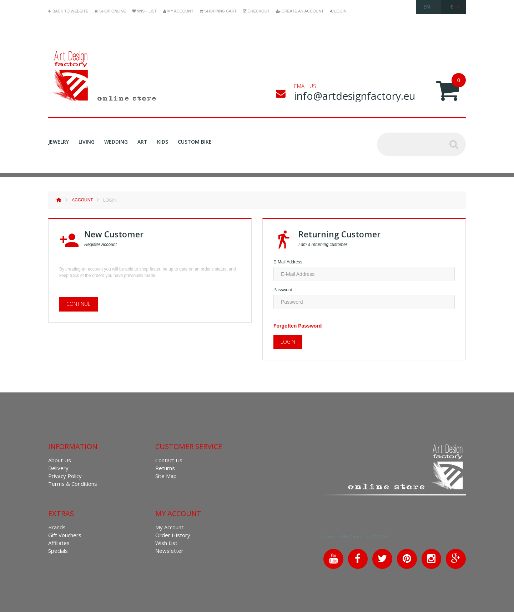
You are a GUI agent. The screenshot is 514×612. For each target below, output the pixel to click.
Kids (162, 141)
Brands (57, 527)
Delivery (58, 468)
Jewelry (58, 142)
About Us (59, 460)
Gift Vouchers (64, 535)
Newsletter (169, 550)
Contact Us (168, 460)
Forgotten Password (297, 326)
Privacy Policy (65, 476)
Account (82, 199)
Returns (165, 468)
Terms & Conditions (72, 483)
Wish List (166, 543)
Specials (58, 550)
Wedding (116, 141)
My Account (169, 527)
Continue (78, 303)
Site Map (166, 476)
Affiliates (59, 543)
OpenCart (362, 536)
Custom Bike (195, 141)
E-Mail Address (287, 261)
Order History (172, 535)
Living (87, 142)
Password (282, 289)
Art (142, 141)
